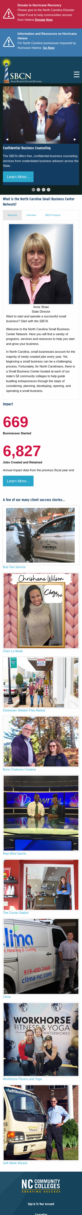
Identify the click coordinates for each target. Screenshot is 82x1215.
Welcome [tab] (12, 215)
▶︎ (76, 141)
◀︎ (8, 141)
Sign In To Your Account (41, 1204)
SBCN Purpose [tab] (52, 215)
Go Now (48, 47)
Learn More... (18, 177)
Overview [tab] (31, 215)
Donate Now (44, 19)
